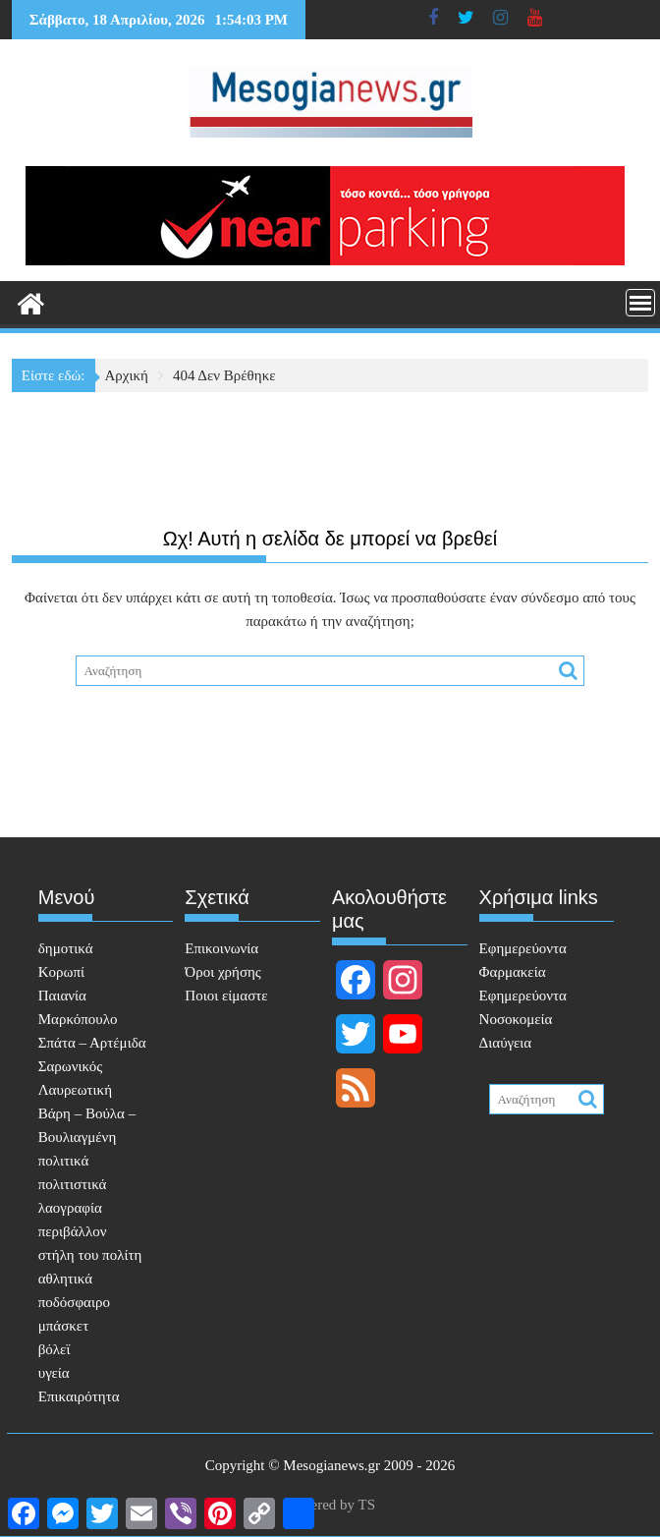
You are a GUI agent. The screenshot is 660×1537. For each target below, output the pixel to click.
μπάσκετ (63, 1326)
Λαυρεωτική (75, 1090)
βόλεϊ (54, 1349)
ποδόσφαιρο (74, 1302)
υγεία (54, 1373)
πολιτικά (63, 1160)
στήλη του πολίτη (90, 1255)
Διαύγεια (505, 1043)
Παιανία (62, 995)
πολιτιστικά (72, 1184)
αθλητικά (65, 1278)
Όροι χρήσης (222, 972)
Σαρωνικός (70, 1066)
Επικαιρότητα (79, 1396)
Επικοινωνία (221, 948)
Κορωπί (61, 972)
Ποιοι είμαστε (226, 995)
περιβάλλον (72, 1231)
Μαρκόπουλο (78, 1019)
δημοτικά (65, 948)
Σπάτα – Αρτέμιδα (92, 1043)
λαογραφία (70, 1208)
